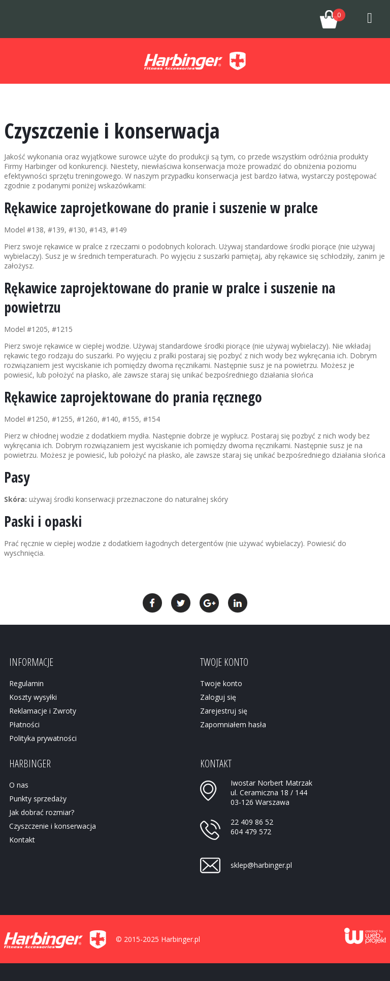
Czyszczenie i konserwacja (52, 826)
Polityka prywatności (43, 738)
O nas (18, 785)
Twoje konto (288, 19)
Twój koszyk (327, 16)
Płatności (24, 724)
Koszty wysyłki (33, 697)
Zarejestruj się (223, 711)
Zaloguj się (218, 697)
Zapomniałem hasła (233, 724)
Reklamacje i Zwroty (42, 711)
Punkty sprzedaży (38, 798)
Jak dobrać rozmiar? (41, 812)
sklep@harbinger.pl (261, 865)
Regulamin (26, 683)
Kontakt (22, 839)
